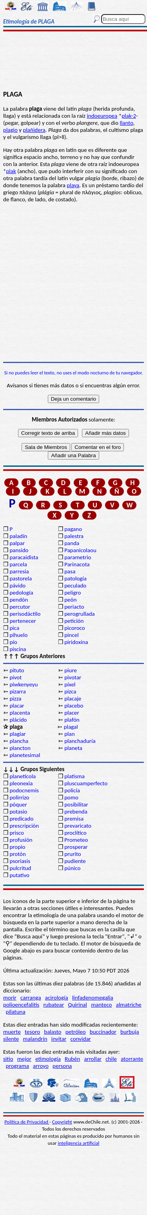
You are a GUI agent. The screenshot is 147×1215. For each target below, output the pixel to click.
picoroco (74, 627)
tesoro (32, 1031)
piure (70, 670)
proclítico (75, 832)
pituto (16, 670)
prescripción (24, 825)
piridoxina (76, 642)
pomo (71, 797)
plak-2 (129, 115)
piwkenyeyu (23, 684)
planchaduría (79, 740)
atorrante (132, 1058)
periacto (74, 606)
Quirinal (77, 1004)
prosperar (75, 846)
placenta (19, 712)
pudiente (75, 861)
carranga (30, 997)
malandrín (35, 1038)
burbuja (129, 1031)
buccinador (103, 1031)
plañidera (34, 129)
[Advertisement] (73, 61)
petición (73, 620)
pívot (15, 677)
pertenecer (22, 620)
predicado (21, 818)
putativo (19, 875)
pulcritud (20, 868)
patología (75, 578)
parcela (18, 564)
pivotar (72, 677)
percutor (19, 606)
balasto (52, 1031)
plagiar (17, 733)
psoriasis (19, 861)
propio (17, 846)
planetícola (22, 776)
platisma (74, 776)
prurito (72, 853)
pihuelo (18, 635)
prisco (16, 832)
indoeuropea (102, 115)
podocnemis (24, 790)
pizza (15, 698)
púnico (72, 868)
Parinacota (77, 564)
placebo (73, 705)
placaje (72, 698)
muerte (12, 1031)
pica (14, 627)
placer (71, 712)
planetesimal (24, 755)
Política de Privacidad (26, 1122)
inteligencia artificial (78, 1143)
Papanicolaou (80, 550)
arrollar (93, 1058)
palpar (17, 543)
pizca (70, 691)
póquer (18, 804)
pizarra (17, 691)
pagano (73, 529)
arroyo (41, 1065)
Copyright (62, 1122)
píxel (69, 684)
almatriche (129, 1004)
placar (16, 705)
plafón (71, 719)
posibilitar (76, 804)
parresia (19, 571)
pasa (69, 571)
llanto (126, 122)
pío (13, 642)
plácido (18, 719)
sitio (8, 1058)
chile (111, 1058)
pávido (17, 585)
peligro (72, 592)
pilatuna (15, 1011)
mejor (24, 1058)
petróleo (75, 1031)
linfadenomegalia (92, 997)
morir (9, 997)
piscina (17, 649)
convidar (81, 1038)
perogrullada (79, 613)
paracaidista (23, 557)
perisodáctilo (24, 613)
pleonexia (21, 783)
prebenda (75, 811)
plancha (18, 740)
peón (70, 599)
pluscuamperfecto (85, 783)
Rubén (72, 1058)
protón (17, 853)
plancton (19, 748)
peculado (75, 585)
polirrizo (19, 797)
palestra (73, 536)
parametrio (77, 557)
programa (17, 1065)
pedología (21, 592)
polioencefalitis (21, 1004)
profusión (20, 839)
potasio (18, 811)
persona (62, 1065)
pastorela (20, 578)
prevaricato (77, 825)
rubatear (53, 1004)
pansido (18, 550)
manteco (101, 1004)
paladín (18, 536)
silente (11, 1038)
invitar (59, 1038)
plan (69, 733)
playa (73, 185)
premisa (73, 818)
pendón (18, 599)
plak (11, 171)
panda (71, 543)
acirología (56, 997)
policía (72, 790)
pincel (71, 635)
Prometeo (76, 839)
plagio (10, 129)
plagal (71, 726)
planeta (73, 748)
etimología (48, 1058)
